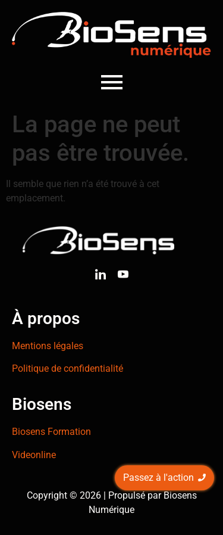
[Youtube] (123, 276)
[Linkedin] (100, 276)
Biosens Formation (51, 431)
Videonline (34, 455)
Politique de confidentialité (67, 368)
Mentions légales (47, 346)
